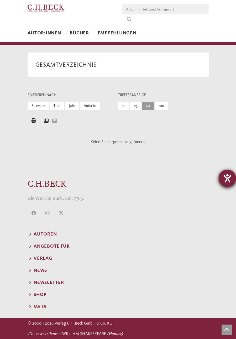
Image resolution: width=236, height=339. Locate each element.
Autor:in (90, 105)
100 (161, 105)
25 (136, 105)
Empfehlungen (117, 33)
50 (148, 105)
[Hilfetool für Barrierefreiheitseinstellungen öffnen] (227, 178)
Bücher (79, 33)
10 (123, 105)
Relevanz (38, 105)
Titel (57, 105)
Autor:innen (44, 33)
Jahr (72, 105)
